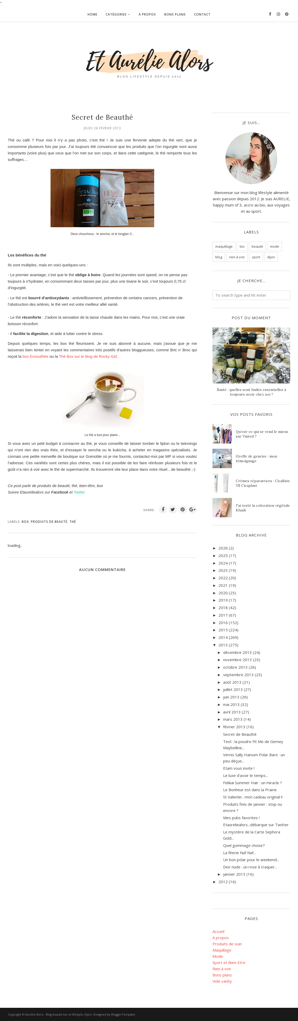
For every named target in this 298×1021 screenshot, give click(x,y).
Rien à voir (221, 968)
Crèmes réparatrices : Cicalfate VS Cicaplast (263, 483)
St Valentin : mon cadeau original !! (252, 796)
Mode (217, 956)
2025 (223, 555)
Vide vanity (222, 981)
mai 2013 (231, 704)
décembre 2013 (237, 652)
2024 (223, 563)
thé (72, 521)
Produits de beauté (49, 521)
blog (218, 257)
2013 (223, 644)
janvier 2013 (234, 874)
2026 (223, 548)
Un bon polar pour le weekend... (251, 859)
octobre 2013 (235, 667)
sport (256, 257)
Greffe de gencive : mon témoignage (256, 458)
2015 (223, 629)
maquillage (224, 246)
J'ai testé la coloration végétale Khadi (263, 507)
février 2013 (234, 726)
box (25, 521)
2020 (223, 592)
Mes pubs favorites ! (241, 817)
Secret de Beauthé (240, 734)
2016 (223, 622)
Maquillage (221, 950)
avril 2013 (232, 712)
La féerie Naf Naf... (239, 852)
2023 (223, 570)
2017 (223, 615)
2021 (223, 585)
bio (242, 246)
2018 (223, 607)
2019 (223, 600)
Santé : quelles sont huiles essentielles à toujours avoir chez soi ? (251, 392)
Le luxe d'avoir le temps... (245, 775)
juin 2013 (231, 696)
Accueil (218, 931)
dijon (271, 257)
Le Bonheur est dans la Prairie (250, 789)
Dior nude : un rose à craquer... (250, 866)
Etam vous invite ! (238, 768)
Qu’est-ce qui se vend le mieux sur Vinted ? (262, 434)
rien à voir (237, 257)
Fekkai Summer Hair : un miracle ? (252, 782)
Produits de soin (227, 943)
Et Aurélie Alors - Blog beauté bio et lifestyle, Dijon (57, 1014)
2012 (223, 881)
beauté (257, 246)
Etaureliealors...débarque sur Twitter (256, 824)
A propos (220, 937)
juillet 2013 (233, 689)
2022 (223, 577)
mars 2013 (233, 719)
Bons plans (222, 974)
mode (274, 246)
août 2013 (232, 682)
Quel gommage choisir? (244, 845)
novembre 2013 (237, 659)
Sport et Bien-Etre (228, 962)
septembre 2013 (238, 674)
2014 (223, 637)
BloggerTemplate (123, 1014)
